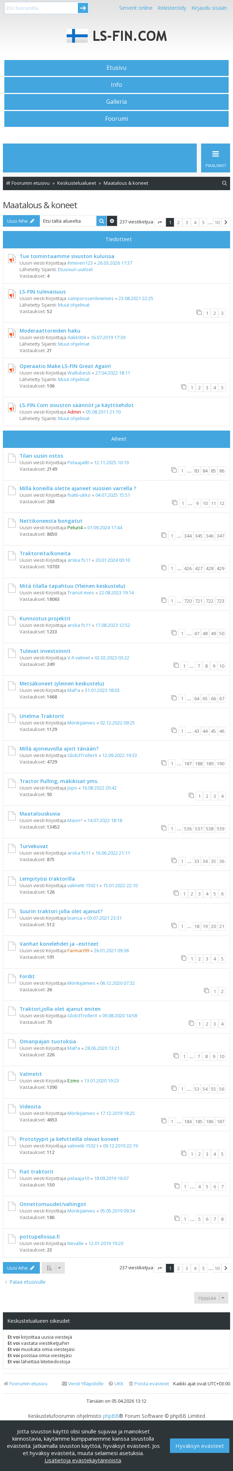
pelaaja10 (78, 1178)
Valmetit (31, 1073)
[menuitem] (224, 183)
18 (196, 926)
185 (199, 1121)
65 (205, 698)
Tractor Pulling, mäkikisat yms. (59, 781)
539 (220, 828)
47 (196, 633)
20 (213, 926)
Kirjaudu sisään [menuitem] (209, 7)
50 (221, 633)
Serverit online (136, 7)
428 (209, 568)
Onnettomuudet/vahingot (53, 1204)
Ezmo (73, 1080)
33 (196, 861)
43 (196, 731)
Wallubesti (79, 372)
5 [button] (203, 222)
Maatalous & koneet (40, 205)
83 (196, 470)
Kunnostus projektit (45, 618)
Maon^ (75, 820)
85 (213, 470)
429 (220, 568)
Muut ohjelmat (74, 305)
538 (209, 828)
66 (213, 698)
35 (213, 861)
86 (221, 470)
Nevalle (75, 1243)
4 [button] (195, 222)
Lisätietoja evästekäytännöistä (83, 1460)
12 (221, 503)
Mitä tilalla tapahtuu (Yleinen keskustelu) (72, 585)
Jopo (72, 787)
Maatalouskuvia (40, 813)
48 (205, 633)
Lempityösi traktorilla (47, 878)
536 (188, 828)
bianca (74, 918)
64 (196, 698)
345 (199, 536)
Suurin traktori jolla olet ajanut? (61, 911)
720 (188, 601)
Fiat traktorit (37, 1171)
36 (221, 861)
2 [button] (178, 222)
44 (205, 731)
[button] (160, 222)
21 (221, 926)
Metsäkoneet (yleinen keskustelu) (62, 683)
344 (188, 536)
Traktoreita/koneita (45, 553)
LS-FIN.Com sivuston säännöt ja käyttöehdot (77, 405)
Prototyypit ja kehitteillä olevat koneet (69, 1139)
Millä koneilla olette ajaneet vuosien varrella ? (78, 488)
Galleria (116, 102)
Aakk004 (76, 337)
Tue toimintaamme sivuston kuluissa (67, 256)
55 (213, 1089)
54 (205, 1089)
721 (199, 601)
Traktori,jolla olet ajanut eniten (60, 1008)
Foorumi (116, 119)
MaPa (73, 690)
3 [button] (187, 222)
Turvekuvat (34, 846)
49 (213, 633)
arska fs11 (79, 560)
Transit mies (80, 592)
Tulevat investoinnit (45, 650)
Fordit (27, 976)
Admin (74, 412)
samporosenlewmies (90, 298)
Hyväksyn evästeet (199, 1445)
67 (221, 698)
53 (196, 1089)
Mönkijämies (81, 722)
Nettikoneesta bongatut (51, 520)
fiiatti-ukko (79, 495)
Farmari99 (78, 950)
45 (213, 731)
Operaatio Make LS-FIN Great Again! (65, 366)
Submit (83, 8)
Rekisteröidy (172, 7)
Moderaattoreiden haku (50, 330)
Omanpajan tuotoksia (48, 1041)
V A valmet (78, 657)
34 (205, 861)
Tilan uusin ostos (41, 455)
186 (209, 1121)
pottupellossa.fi (40, 1236)
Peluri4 (75, 527)
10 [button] (217, 222)
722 (209, 601)
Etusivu (116, 68)
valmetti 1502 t (82, 885)
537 (199, 828)
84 (205, 470)
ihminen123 (80, 263)
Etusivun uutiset (75, 269)
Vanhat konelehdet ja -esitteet (59, 943)
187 (188, 763)
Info (116, 85)
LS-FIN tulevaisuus (43, 291)
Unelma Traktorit (42, 716)
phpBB (111, 1416)
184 (188, 1121)
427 (199, 568)
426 (188, 568)
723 (220, 601)
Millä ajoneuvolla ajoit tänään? (59, 748)
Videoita (30, 1106)
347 (220, 536)
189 (209, 763)
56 (221, 1089)
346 (209, 536)
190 (220, 763)
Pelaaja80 (78, 462)
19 (205, 926)
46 (221, 731)
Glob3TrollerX (82, 755)
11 (213, 503)
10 (205, 503)
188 (199, 763)
